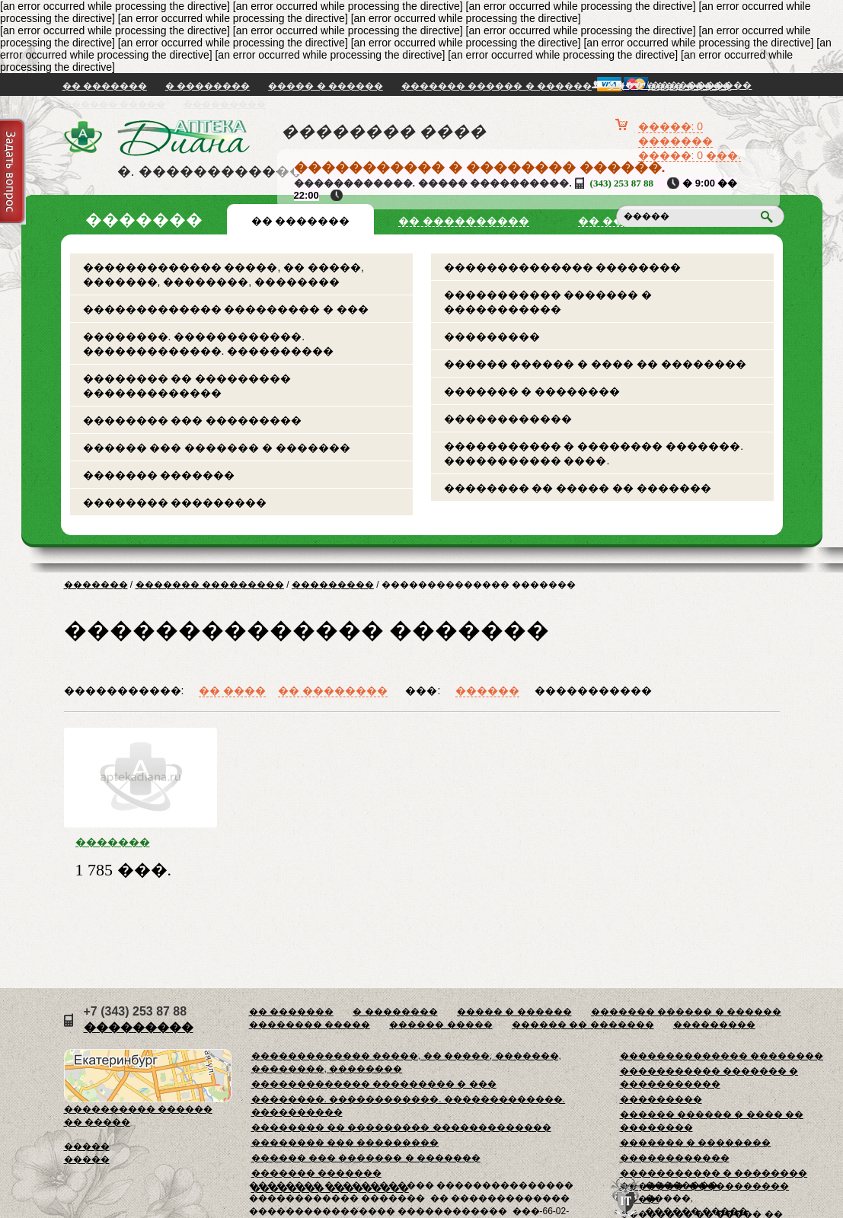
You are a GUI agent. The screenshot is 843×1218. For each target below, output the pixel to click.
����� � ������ (325, 86)
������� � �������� (532, 391)
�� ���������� (463, 221)
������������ (508, 419)
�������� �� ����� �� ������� (578, 488)
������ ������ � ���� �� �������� (595, 364)
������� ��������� (210, 584)
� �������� (207, 86)
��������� (225, 104)
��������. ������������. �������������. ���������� (208, 343)
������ (487, 690)
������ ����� (113, 104)
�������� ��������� (175, 502)
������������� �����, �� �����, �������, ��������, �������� (223, 274)
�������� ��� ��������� (192, 420)
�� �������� (333, 690)
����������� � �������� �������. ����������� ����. (594, 453)
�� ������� (104, 86)
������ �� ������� (583, 1024)
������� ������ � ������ (496, 86)
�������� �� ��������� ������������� (187, 385)
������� (96, 584)
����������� (593, 690)
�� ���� (232, 690)
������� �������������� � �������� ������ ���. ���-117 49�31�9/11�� (140, 842)
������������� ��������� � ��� (226, 309)
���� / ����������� (679, 85)
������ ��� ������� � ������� (217, 448)
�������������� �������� (563, 267)
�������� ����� (309, 1024)
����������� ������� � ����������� (548, 302)
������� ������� (159, 475)
